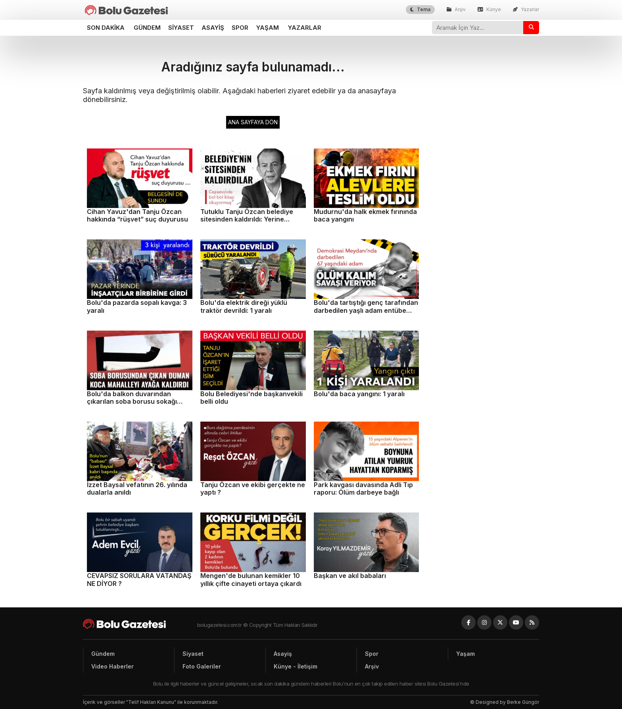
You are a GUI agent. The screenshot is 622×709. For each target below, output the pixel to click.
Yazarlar (526, 9)
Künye (489, 9)
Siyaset (181, 27)
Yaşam (267, 27)
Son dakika (106, 27)
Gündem (147, 27)
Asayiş (213, 27)
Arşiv (456, 9)
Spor (240, 27)
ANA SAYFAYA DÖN (253, 122)
